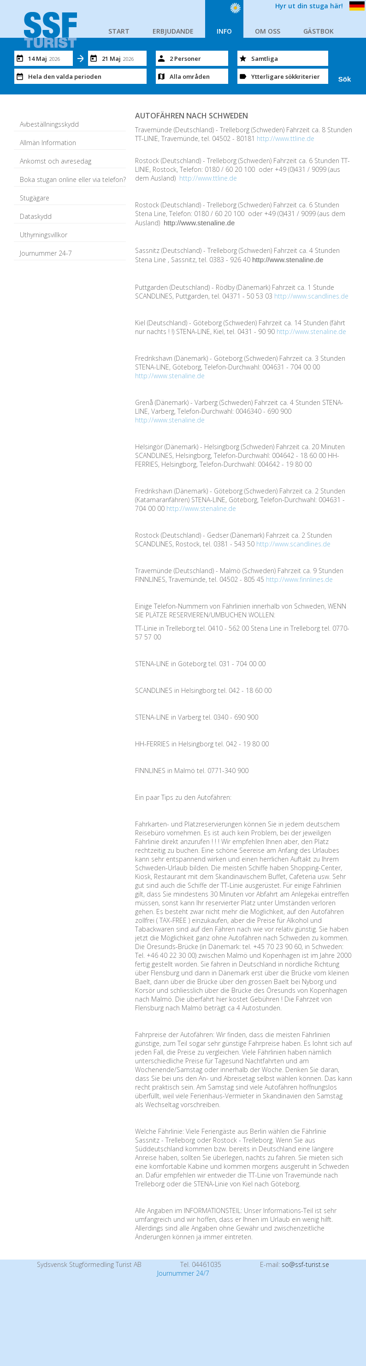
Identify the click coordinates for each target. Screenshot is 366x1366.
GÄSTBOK (318, 31)
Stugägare (34, 197)
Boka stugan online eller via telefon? (73, 179)
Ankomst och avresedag (55, 161)
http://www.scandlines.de (311, 296)
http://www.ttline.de (285, 138)
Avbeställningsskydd (49, 124)
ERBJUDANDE (173, 31)
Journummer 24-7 (46, 253)
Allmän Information (48, 142)
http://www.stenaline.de (311, 331)
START (119, 31)
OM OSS (267, 31)
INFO (224, 31)
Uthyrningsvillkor (43, 234)
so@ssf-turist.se (305, 1264)
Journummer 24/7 (183, 1273)
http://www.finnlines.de (299, 579)
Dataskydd (36, 216)
